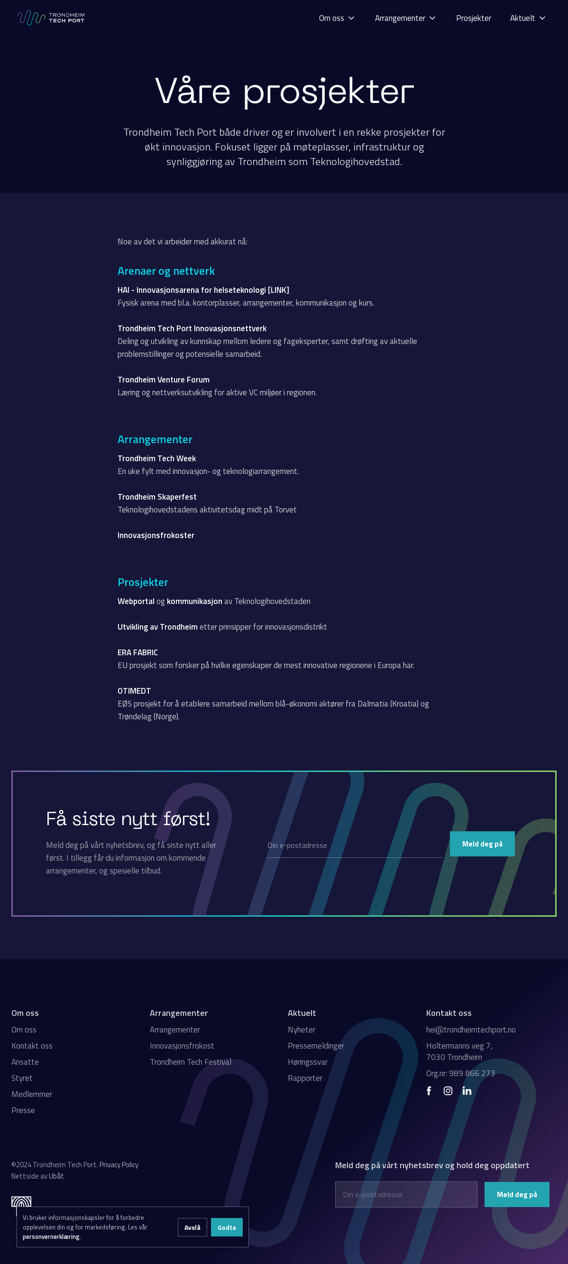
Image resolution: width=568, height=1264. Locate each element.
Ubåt (56, 1176)
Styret (22, 1078)
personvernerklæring (51, 1236)
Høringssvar (308, 1062)
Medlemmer (31, 1094)
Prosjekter (473, 18)
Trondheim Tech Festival (190, 1062)
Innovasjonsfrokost (182, 1046)
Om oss (24, 1029)
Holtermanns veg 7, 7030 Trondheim (459, 1051)
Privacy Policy (119, 1164)
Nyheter (301, 1029)
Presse (23, 1110)
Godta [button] (227, 1227)
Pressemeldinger (316, 1046)
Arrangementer (175, 1029)
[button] (338, 17)
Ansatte (25, 1062)
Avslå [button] (192, 1227)
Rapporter (305, 1078)
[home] (51, 18)
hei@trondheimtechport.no (471, 1029)
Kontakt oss (32, 1046)
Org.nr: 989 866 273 (460, 1073)
